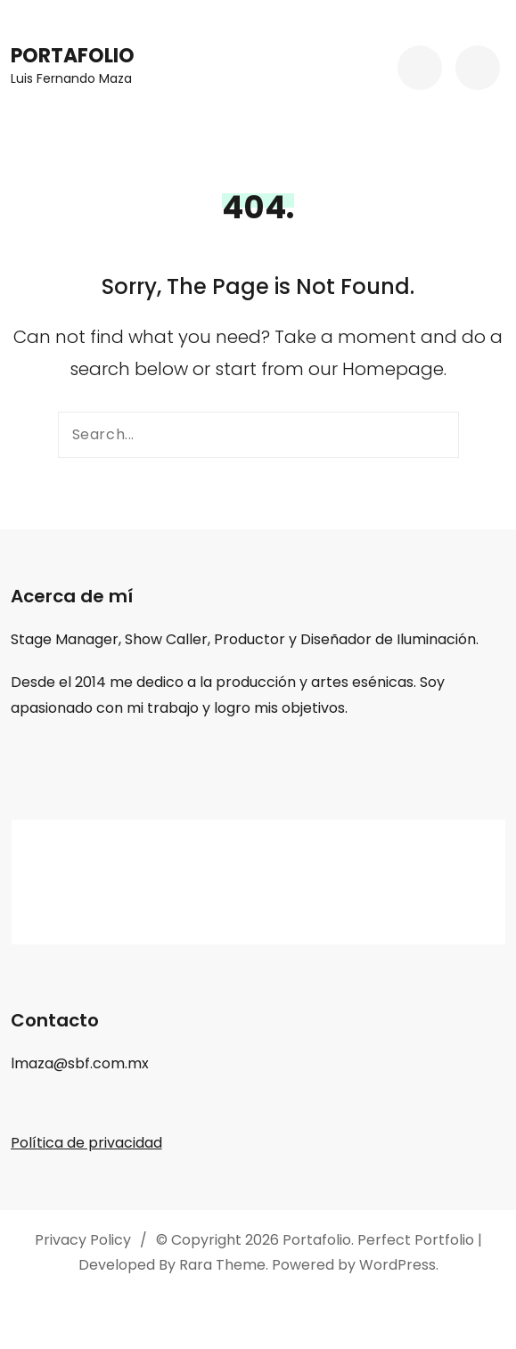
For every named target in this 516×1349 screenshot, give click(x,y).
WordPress (397, 1265)
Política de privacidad (86, 1142)
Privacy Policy (83, 1240)
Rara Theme (222, 1265)
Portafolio (73, 55)
